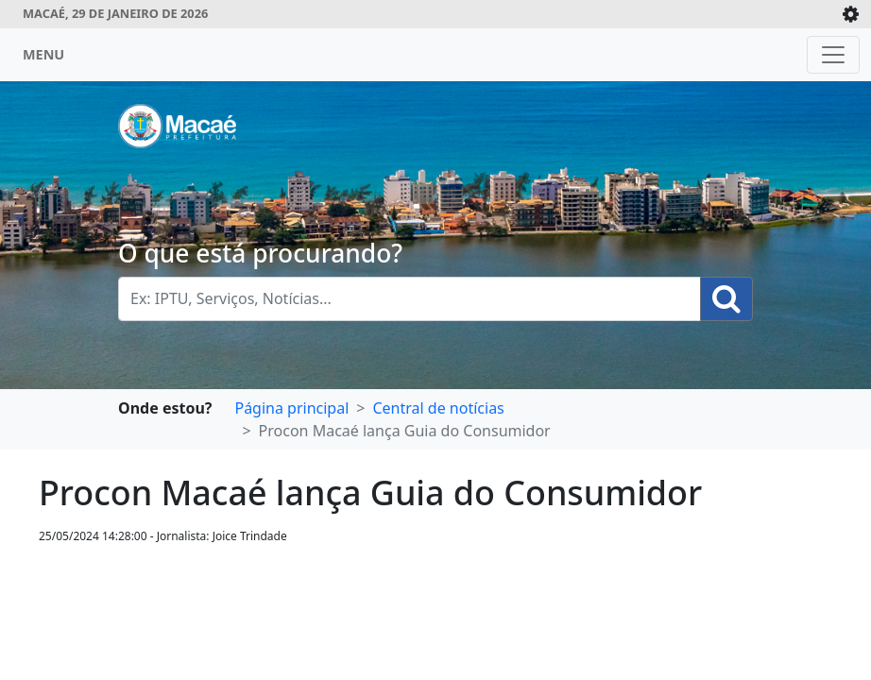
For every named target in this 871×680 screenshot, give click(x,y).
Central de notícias (438, 408)
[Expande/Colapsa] (850, 14)
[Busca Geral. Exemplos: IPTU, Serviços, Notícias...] (409, 299)
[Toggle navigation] (833, 55)
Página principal (291, 408)
